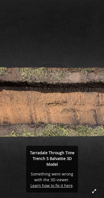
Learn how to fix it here (51, 185)
